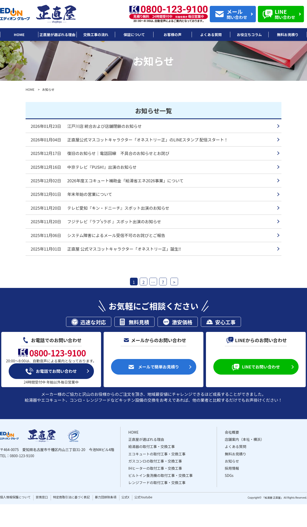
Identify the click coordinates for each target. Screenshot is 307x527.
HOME (30, 89)
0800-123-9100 (22, 455)
